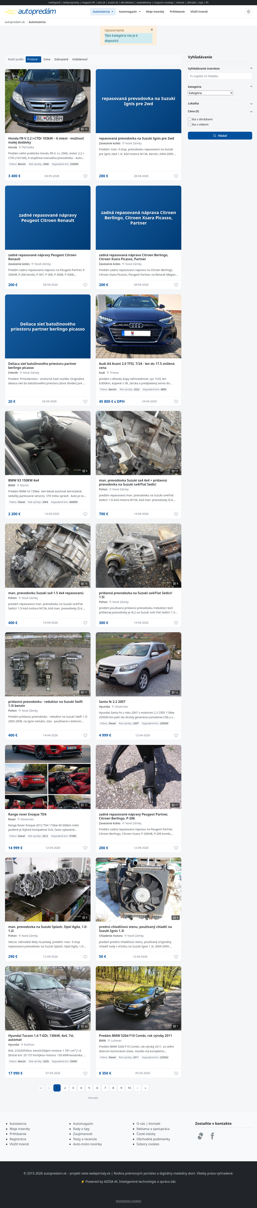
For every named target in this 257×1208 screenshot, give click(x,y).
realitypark (54, 2)
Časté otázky (146, 1134)
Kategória (194, 87)
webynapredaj (71, 2)
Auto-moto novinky (87, 1144)
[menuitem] (103, 11)
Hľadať (220, 136)
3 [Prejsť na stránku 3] (73, 1088)
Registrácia (18, 1139)
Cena (47, 59)
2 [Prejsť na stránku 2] (65, 1088)
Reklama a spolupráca (153, 1129)
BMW (11, 485)
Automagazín (83, 1123)
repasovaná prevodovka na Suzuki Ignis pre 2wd (136, 138)
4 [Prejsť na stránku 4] (81, 1088)
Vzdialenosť (79, 59)
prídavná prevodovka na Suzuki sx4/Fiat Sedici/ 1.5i (135, 595)
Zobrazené (61, 59)
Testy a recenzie (85, 1139)
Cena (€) (193, 111)
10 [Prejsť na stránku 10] (129, 1088)
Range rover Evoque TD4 (27, 814)
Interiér (13, 372)
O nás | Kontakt (148, 1123)
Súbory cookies (148, 1144)
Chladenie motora (111, 936)
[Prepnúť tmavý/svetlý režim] (248, 11)
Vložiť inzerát (19, 1144)
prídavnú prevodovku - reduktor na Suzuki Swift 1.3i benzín (45, 703)
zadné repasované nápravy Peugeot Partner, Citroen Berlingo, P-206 (133, 816)
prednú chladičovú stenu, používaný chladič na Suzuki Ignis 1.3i (135, 929)
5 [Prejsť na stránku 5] (89, 1088)
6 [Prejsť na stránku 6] (97, 1088)
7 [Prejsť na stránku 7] (105, 1088)
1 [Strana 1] (57, 1088)
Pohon (103, 489)
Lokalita (193, 103)
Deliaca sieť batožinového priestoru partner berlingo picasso (42, 365)
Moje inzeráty (20, 1129)
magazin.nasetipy (163, 2)
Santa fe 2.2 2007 (112, 701)
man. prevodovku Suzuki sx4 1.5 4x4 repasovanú (46, 593)
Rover (12, 819)
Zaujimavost (82, 1134)
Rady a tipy (81, 1129)
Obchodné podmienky (153, 1139)
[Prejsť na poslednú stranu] (145, 1088)
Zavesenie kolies (109, 143)
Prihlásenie (18, 1134)
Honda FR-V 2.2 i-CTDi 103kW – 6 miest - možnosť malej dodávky (46, 140)
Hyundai (104, 706)
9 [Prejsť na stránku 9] (121, 1088)
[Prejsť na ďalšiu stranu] (137, 1088)
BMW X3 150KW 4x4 (23, 480)
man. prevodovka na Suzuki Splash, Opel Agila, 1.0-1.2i (47, 929)
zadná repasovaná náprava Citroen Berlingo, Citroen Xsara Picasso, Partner (133, 257)
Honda (12, 147)
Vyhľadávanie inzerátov (204, 68)
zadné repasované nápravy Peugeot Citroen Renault (42, 257)
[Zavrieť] (151, 29)
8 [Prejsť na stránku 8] (113, 1088)
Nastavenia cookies (128, 1201)
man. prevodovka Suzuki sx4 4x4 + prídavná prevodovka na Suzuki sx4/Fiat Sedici (133, 482)
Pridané (32, 59)
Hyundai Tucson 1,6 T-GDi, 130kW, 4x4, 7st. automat (41, 1037)
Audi (102, 372)
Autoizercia (18, 1123)
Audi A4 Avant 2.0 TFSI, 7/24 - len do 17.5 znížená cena (136, 365)
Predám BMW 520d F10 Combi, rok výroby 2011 (135, 1035)
